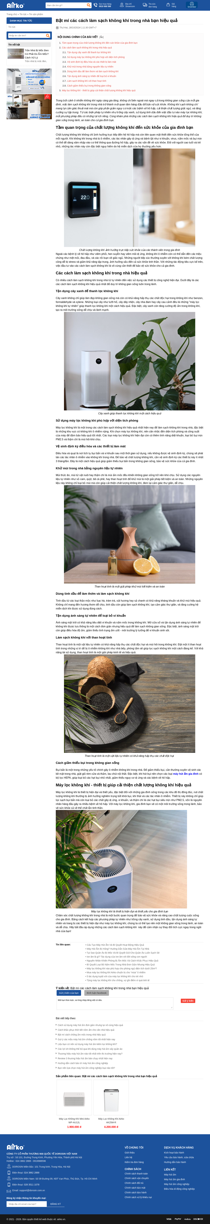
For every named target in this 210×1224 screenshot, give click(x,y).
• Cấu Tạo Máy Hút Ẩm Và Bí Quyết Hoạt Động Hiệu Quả (114, 945)
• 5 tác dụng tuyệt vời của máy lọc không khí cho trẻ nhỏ (114, 976)
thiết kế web (40, 1219)
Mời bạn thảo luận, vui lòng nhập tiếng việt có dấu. (115, 1003)
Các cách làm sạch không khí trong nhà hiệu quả (87, 47)
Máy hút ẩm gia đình (174, 1179)
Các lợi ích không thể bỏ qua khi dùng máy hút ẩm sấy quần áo (89, 1048)
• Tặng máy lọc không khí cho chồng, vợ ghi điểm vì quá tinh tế (117, 980)
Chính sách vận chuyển (137, 1178)
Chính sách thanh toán (136, 1173)
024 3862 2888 (31, 1172)
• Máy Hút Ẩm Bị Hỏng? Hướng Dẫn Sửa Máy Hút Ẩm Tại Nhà (117, 948)
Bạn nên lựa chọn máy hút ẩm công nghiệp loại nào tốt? (85, 1067)
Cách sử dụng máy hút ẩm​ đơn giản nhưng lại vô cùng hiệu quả (89, 1024)
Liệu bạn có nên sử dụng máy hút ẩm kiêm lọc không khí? (86, 1043)
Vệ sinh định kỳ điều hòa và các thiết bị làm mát (91, 62)
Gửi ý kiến (188, 1001)
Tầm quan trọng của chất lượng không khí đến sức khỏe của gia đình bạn (99, 43)
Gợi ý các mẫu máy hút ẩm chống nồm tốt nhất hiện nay (85, 1039)
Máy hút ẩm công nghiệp (176, 1184)
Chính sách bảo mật (135, 1187)
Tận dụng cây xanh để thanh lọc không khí (89, 52)
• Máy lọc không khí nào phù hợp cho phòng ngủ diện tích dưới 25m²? (121, 968)
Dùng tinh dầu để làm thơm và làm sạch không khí (92, 71)
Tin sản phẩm (36, 14)
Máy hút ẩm (170, 1174)
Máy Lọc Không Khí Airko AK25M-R (111, 1121)
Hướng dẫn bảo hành (175, 1162)
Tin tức (23, 14)
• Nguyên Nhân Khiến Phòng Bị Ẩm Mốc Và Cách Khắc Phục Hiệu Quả (121, 960)
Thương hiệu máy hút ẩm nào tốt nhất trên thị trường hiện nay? (89, 1053)
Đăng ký (55, 1204)
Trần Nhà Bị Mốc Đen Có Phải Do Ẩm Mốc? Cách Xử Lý (37, 54)
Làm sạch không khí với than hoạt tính (86, 81)
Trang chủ (12, 14)
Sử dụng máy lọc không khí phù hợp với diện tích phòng (96, 57)
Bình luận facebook (96, 993)
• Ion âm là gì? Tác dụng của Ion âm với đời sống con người (116, 956)
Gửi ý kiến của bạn (69, 993)
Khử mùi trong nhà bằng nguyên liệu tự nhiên (90, 66)
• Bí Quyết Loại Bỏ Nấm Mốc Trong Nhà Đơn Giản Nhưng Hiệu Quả (120, 964)
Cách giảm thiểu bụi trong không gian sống (89, 85)
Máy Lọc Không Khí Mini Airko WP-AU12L (74, 1121)
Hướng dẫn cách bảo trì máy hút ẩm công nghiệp (82, 1062)
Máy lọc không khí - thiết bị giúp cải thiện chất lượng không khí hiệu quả (99, 90)
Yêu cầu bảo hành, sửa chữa (179, 1157)
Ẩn (101, 37)
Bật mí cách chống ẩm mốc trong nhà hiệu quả (81, 1034)
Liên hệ (128, 1157)
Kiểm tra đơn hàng (134, 1162)
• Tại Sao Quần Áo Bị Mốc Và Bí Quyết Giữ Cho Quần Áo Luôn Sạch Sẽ (122, 952)
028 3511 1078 (31, 1184)
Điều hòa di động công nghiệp (179, 1189)
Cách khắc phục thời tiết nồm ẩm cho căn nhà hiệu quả (85, 1029)
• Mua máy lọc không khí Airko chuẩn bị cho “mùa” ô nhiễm (115, 972)
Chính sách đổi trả (134, 1183)
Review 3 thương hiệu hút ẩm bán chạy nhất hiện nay (84, 1058)
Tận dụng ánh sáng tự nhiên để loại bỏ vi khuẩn (91, 76)
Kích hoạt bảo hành (174, 1152)
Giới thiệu (130, 1152)
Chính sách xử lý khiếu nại (138, 1197)
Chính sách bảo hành (136, 1192)
